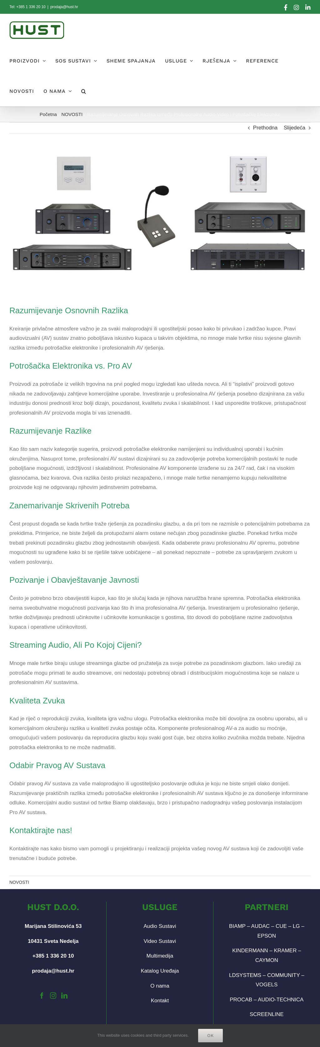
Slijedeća (294, 128)
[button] (83, 91)
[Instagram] (53, 996)
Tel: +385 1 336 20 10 (27, 7)
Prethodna (265, 128)
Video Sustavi (160, 941)
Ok (210, 1035)
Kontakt (160, 1001)
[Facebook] (42, 996)
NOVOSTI (19, 882)
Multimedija (160, 956)
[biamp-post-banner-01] (160, 213)
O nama (159, 986)
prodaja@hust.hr (64, 7)
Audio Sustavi (160, 926)
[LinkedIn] (64, 996)
